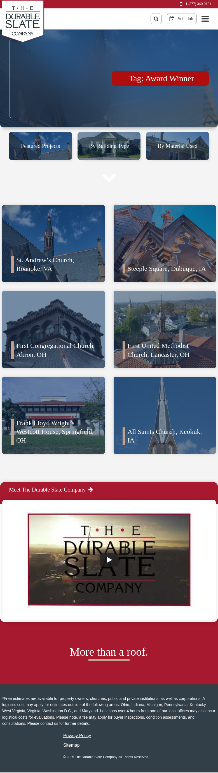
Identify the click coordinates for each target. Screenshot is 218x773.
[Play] (109, 560)
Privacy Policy (77, 735)
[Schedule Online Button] (182, 18)
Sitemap (71, 745)
